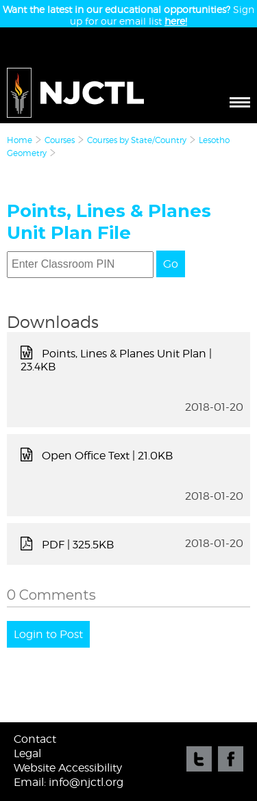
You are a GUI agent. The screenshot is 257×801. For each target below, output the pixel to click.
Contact (35, 739)
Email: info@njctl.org (68, 782)
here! (175, 21)
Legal (27, 753)
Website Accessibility (68, 767)
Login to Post (48, 634)
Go (170, 263)
